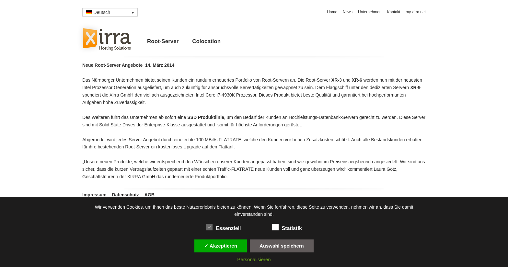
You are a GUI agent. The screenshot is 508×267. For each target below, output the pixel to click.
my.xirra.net (416, 12)
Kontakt (393, 12)
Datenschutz (125, 194)
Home (332, 12)
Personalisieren (254, 259)
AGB (149, 194)
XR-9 (415, 87)
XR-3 (336, 80)
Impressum (94, 194)
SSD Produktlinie (205, 117)
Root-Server (163, 41)
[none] (110, 12)
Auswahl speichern (282, 246)
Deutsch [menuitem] (102, 12)
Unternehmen (370, 12)
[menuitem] (110, 12)
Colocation (206, 41)
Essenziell (223, 227)
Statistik (287, 227)
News (347, 12)
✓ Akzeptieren (220, 246)
